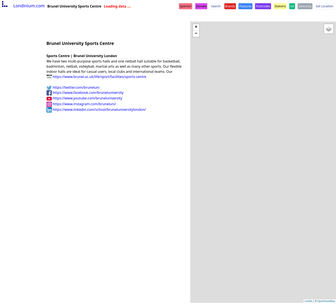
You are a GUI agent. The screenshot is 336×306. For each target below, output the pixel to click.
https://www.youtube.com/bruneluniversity (84, 98)
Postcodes (263, 6)
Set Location (324, 6)
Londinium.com (23, 6)
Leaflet (308, 301)
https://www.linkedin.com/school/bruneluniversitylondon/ (96, 109)
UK (292, 6)
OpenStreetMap (326, 301)
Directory (304, 6)
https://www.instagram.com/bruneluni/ (81, 104)
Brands (230, 6)
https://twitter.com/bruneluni (72, 87)
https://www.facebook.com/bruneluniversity (85, 92)
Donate (201, 6)
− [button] (196, 33)
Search (215, 6)
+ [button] (196, 27)
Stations (280, 6)
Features (245, 6)
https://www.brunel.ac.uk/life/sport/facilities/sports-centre (96, 76)
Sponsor (185, 6)
